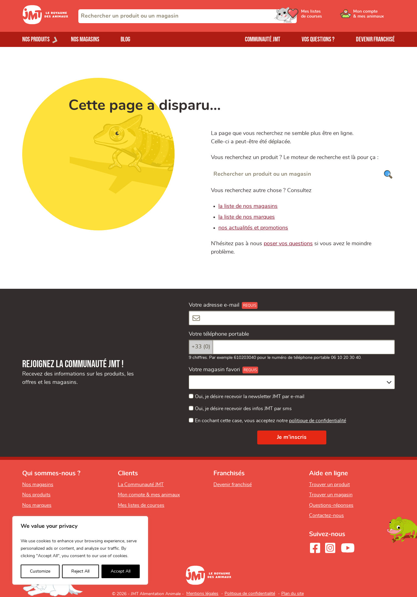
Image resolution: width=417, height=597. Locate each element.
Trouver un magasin (331, 494)
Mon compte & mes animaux (149, 494)
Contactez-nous (326, 515)
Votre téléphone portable (219, 334)
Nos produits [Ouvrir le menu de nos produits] (36, 39)
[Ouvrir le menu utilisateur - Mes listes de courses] (327, 16)
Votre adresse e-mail (214, 305)
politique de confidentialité (317, 420)
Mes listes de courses (141, 505)
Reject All (80, 571)
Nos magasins (85, 39)
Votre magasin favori (214, 369)
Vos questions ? (318, 39)
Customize (40, 571)
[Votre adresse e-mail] (292, 318)
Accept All (120, 571)
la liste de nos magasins (248, 206)
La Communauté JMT (141, 484)
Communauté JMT (262, 39)
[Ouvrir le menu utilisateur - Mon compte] (374, 16)
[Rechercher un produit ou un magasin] (303, 174)
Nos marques (37, 505)
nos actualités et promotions (253, 228)
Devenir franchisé (375, 39)
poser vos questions (288, 243)
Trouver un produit (329, 484)
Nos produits (36, 494)
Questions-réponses (331, 505)
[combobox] (187, 16)
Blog (125, 39)
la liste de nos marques (246, 217)
